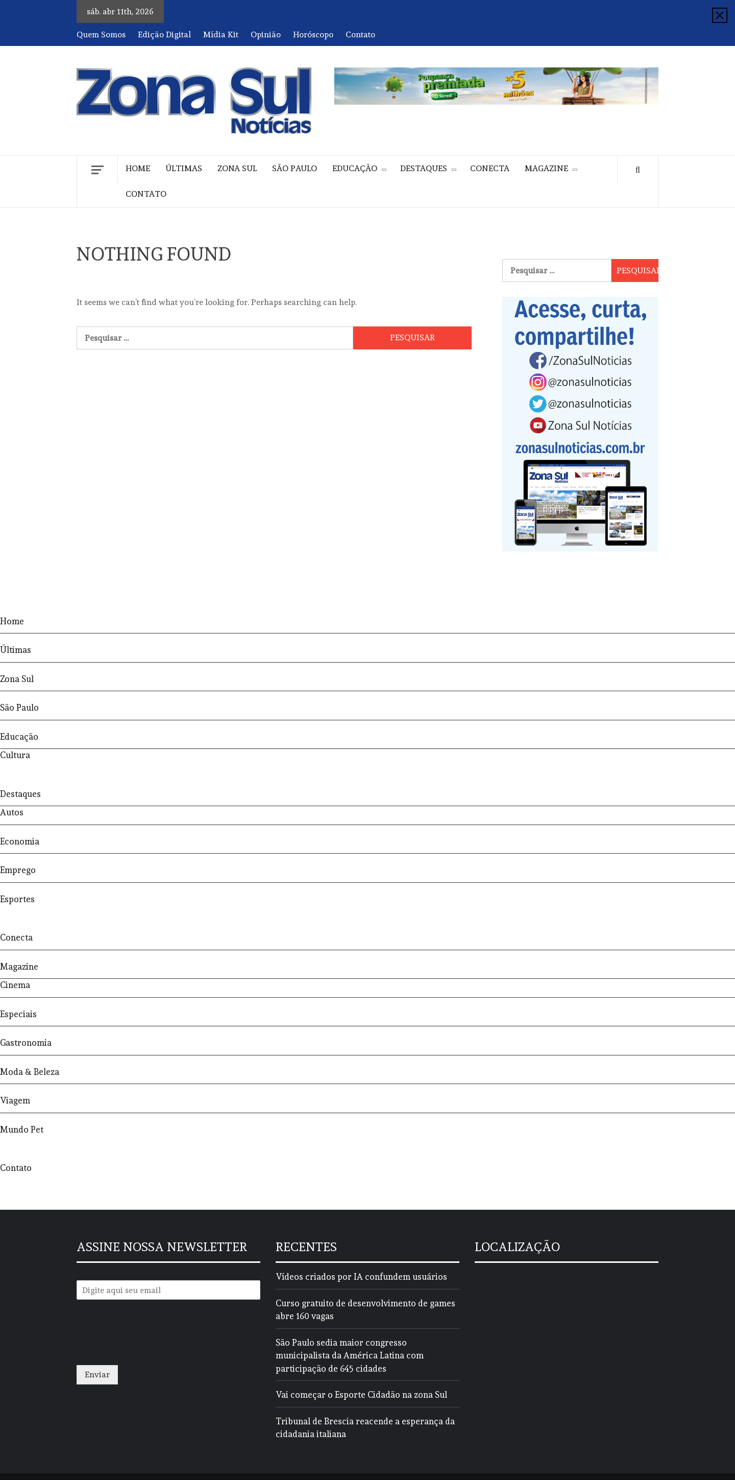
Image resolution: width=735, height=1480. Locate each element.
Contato (360, 34)
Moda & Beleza (29, 1072)
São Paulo (294, 168)
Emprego (18, 870)
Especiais (18, 1014)
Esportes (17, 899)
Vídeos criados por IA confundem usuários (361, 1277)
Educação (354, 168)
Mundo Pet (21, 1129)
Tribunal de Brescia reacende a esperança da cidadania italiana (365, 1428)
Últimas (183, 168)
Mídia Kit (220, 34)
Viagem (15, 1100)
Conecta (489, 168)
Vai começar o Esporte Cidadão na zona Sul (361, 1395)
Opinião (266, 34)
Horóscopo (313, 34)
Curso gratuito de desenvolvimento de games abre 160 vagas (365, 1310)
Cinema (15, 985)
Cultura (15, 755)
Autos (11, 812)
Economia (19, 841)
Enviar (97, 1374)
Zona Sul (237, 168)
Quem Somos (101, 34)
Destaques (423, 168)
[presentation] (154, 1348)
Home (138, 168)
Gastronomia (26, 1043)
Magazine (546, 168)
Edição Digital (164, 34)
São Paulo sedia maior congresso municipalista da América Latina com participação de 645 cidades (350, 1355)
